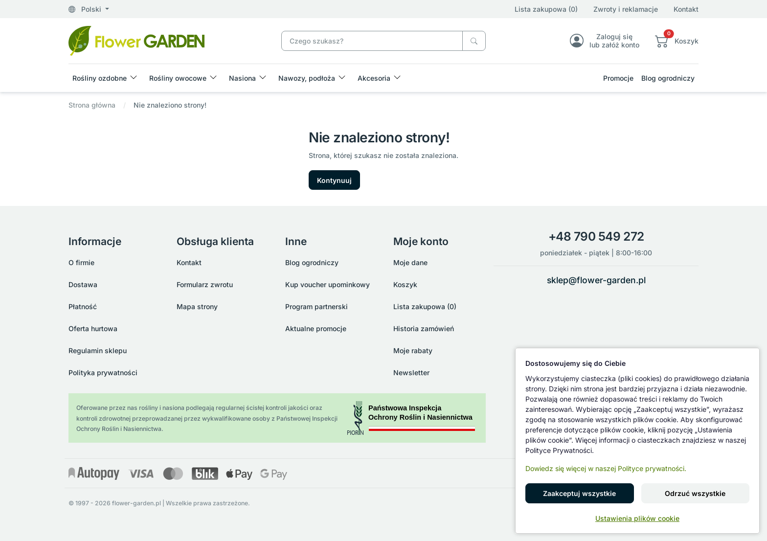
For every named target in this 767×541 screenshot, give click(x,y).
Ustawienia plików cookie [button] (637, 518)
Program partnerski (316, 306)
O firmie (81, 262)
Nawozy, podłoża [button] (306, 78)
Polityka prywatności (102, 372)
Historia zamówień (423, 328)
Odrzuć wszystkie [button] (695, 493)
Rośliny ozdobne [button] (99, 78)
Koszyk (405, 284)
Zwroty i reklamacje (625, 9)
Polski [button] (85, 9)
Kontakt (686, 9)
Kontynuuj (334, 180)
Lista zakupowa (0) (546, 9)
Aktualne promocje (315, 328)
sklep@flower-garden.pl (596, 280)
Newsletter (411, 372)
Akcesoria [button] (374, 78)
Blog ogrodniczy (668, 78)
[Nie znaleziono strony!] (136, 40)
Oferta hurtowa (92, 328)
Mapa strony (197, 306)
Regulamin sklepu (97, 350)
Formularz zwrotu (205, 284)
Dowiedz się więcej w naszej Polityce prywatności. (605, 468)
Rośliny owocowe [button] (177, 78)
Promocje (618, 78)
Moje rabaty (412, 350)
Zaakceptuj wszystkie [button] (579, 493)
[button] (677, 40)
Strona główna (91, 105)
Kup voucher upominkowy (327, 284)
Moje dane (410, 262)
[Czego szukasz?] (474, 41)
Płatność (82, 306)
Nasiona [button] (242, 78)
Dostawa (82, 284)
